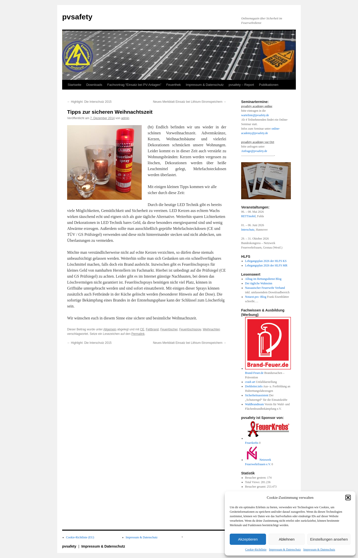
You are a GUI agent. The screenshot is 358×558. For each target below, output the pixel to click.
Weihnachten (211, 329)
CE (142, 329)
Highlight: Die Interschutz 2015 (89, 101)
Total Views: (253, 482)
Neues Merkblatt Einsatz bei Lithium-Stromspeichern (189, 101)
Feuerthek (173, 85)
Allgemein (109, 329)
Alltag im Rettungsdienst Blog (263, 279)
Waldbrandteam (254, 404)
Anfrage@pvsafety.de (254, 151)
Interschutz (247, 229)
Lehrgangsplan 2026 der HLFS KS (266, 261)
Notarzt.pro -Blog (255, 297)
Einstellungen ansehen (329, 539)
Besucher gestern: (256, 477)
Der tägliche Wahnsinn (258, 283)
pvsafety (77, 17)
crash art (250, 382)
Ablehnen (286, 539)
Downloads (94, 85)
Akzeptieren (248, 539)
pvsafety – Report (241, 85)
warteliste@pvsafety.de (255, 115)
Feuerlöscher (169, 329)
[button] (348, 497)
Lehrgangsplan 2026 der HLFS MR (266, 265)
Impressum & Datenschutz (285, 549)
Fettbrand (152, 329)
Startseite (74, 85)
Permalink (137, 334)
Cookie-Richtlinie (256, 549)
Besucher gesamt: (256, 486)
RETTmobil (248, 216)
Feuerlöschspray (190, 329)
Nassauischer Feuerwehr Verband (265, 288)
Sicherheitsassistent (256, 395)
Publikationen (268, 85)
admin (125, 118)
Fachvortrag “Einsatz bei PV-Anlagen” (134, 85)
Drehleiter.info (254, 386)
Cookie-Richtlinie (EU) (80, 537)
